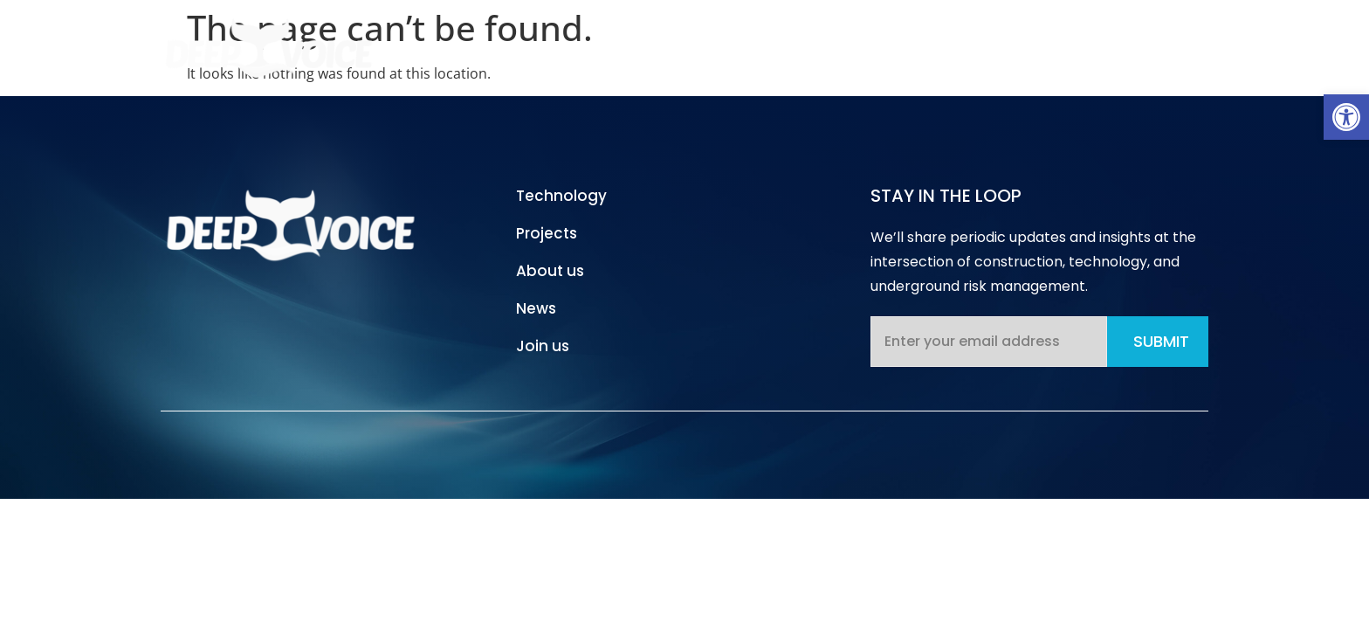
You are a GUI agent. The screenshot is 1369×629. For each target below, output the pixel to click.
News (1045, 47)
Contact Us (1146, 47)
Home (632, 47)
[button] (1346, 117)
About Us (953, 47)
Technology (736, 47)
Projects (849, 47)
